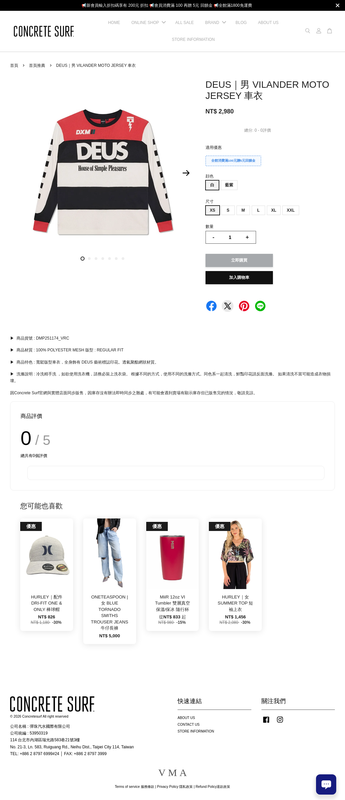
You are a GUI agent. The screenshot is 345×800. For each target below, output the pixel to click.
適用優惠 (214, 147)
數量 (210, 226)
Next (186, 172)
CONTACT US (188, 724)
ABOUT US (268, 22)
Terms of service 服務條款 (134, 787)
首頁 (14, 65)
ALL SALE (184, 22)
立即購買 (239, 260)
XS (212, 210)
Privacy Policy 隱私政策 (175, 787)
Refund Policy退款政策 (213, 787)
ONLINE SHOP (148, 22)
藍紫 (229, 185)
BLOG (241, 22)
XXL (290, 210)
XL (273, 210)
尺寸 (210, 201)
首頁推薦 (37, 65)
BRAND (215, 22)
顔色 (210, 176)
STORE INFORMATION (193, 39)
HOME (114, 22)
